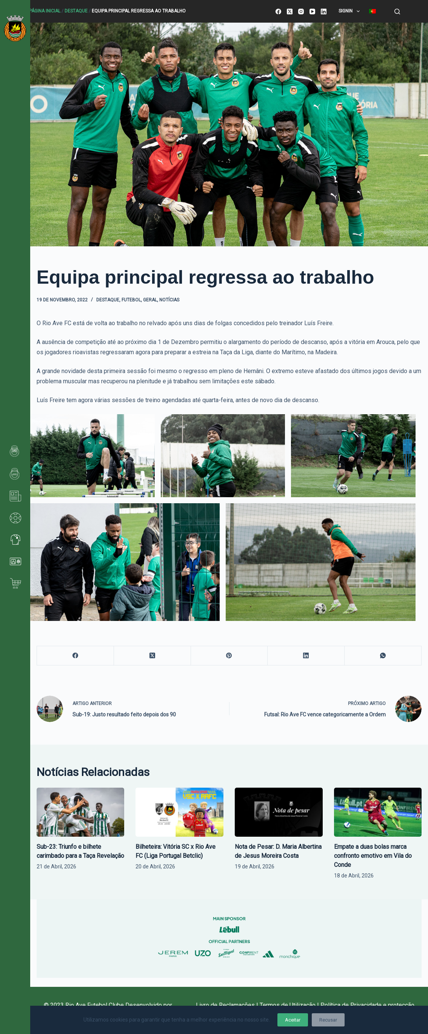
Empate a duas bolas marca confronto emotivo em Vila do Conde (373, 855)
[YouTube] (312, 11)
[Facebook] (278, 11)
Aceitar (292, 1020)
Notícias (169, 300)
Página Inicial (44, 11)
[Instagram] (301, 11)
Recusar (328, 1020)
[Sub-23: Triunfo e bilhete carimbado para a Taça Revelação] (81, 812)
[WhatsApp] (383, 655)
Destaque (76, 11)
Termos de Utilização (288, 1005)
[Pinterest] (229, 655)
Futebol (131, 300)
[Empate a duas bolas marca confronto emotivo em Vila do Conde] (378, 812)
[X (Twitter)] (290, 11)
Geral (150, 300)
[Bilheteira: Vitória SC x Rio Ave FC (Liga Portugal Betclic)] (179, 812)
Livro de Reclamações (226, 1005)
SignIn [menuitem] (350, 11)
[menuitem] (372, 11)
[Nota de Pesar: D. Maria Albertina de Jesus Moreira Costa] (279, 812)
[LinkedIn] (323, 11)
